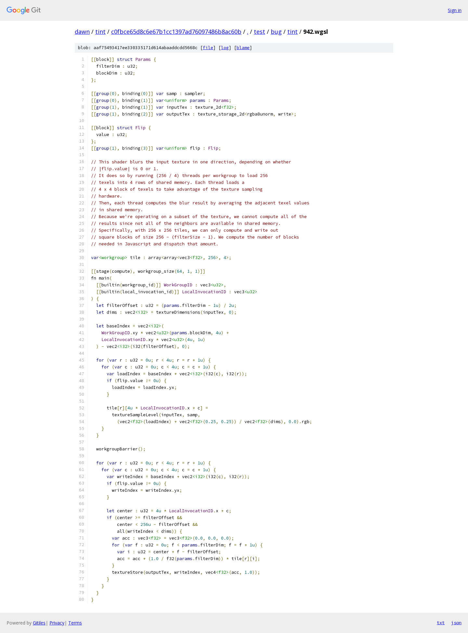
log (225, 47)
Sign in (455, 10)
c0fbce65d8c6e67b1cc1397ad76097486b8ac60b (176, 31)
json (456, 623)
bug (276, 31)
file (208, 47)
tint (100, 31)
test (259, 31)
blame (243, 47)
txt (441, 623)
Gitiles (39, 623)
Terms (75, 623)
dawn (82, 31)
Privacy (56, 623)
